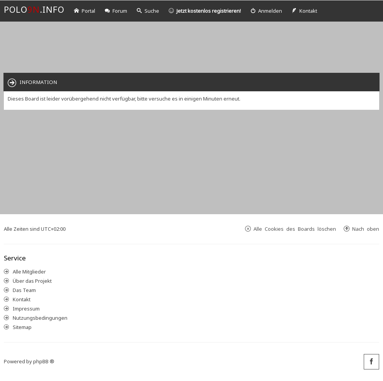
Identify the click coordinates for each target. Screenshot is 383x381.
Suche (148, 10)
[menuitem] (266, 11)
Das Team (24, 290)
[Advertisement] (191, 46)
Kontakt (21, 299)
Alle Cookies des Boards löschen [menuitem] (295, 228)
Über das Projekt (32, 280)
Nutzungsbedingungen (40, 317)
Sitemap (22, 327)
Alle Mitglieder (29, 271)
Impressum (26, 308)
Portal (84, 10)
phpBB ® (43, 361)
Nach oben (365, 228)
